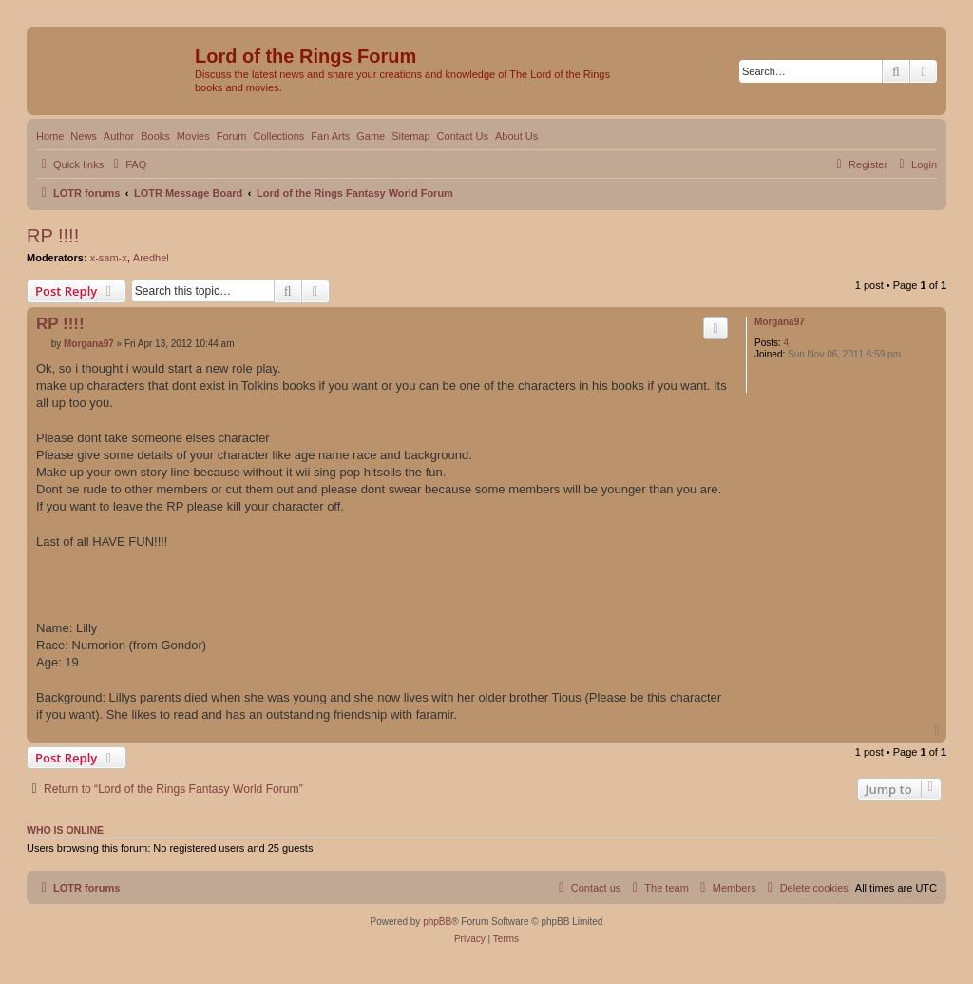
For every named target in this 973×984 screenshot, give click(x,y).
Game (370, 136)
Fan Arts (330, 136)
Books (155, 136)
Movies (193, 136)
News (83, 136)
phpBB (437, 921)
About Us (516, 136)
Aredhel (151, 257)
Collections (278, 136)
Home (50, 136)
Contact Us (462, 136)
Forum (232, 136)
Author (119, 136)
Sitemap (410, 136)
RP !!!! (53, 235)
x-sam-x (108, 257)
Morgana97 (779, 322)
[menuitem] (127, 164)
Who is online (65, 830)
